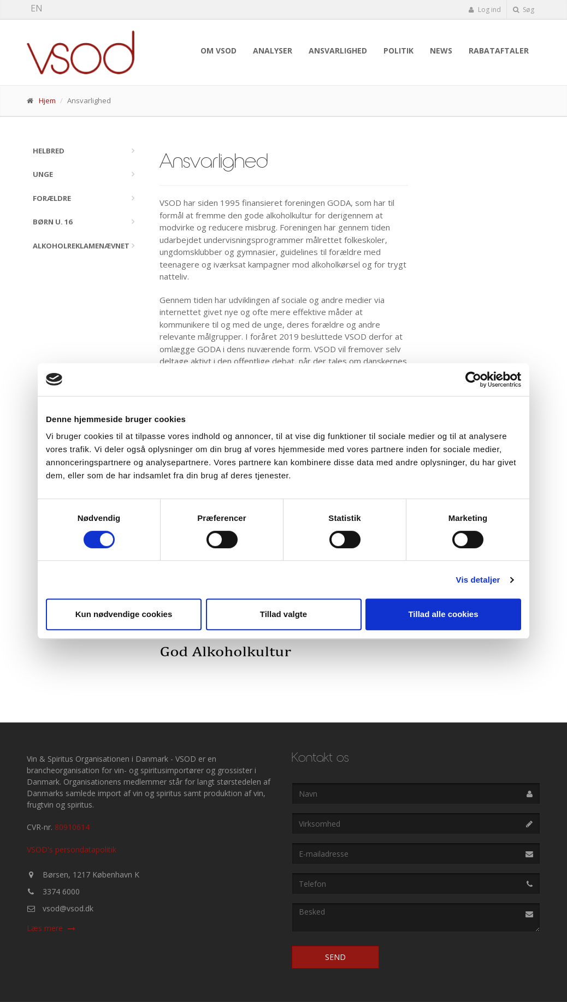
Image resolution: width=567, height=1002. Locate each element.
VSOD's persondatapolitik (71, 849)
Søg (523, 9)
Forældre (52, 198)
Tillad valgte (283, 614)
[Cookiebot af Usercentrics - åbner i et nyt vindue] (473, 379)
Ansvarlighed (338, 50)
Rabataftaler (499, 50)
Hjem (47, 100)
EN (37, 8)
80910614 (72, 827)
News (441, 50)
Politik (398, 50)
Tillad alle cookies (443, 614)
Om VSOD (218, 50)
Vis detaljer (478, 579)
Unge (43, 174)
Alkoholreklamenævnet (81, 246)
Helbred (48, 151)
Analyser (272, 50)
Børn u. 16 (52, 222)
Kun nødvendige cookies (124, 614)
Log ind (484, 9)
